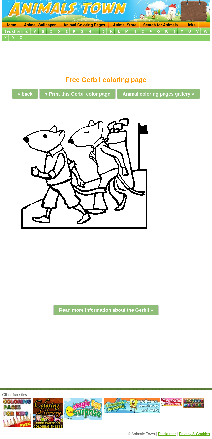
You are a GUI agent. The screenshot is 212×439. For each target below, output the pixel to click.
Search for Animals (160, 25)
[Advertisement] (106, 57)
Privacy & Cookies (194, 434)
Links (191, 25)
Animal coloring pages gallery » (158, 94)
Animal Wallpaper (40, 25)
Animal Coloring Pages (84, 25)
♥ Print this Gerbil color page (77, 94)
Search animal (16, 31)
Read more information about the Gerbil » (106, 310)
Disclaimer (167, 434)
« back (25, 94)
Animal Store (125, 25)
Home (10, 25)
